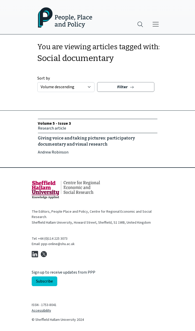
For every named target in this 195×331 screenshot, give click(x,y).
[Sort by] (66, 87)
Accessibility (41, 310)
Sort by (43, 78)
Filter (125, 87)
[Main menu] (156, 24)
